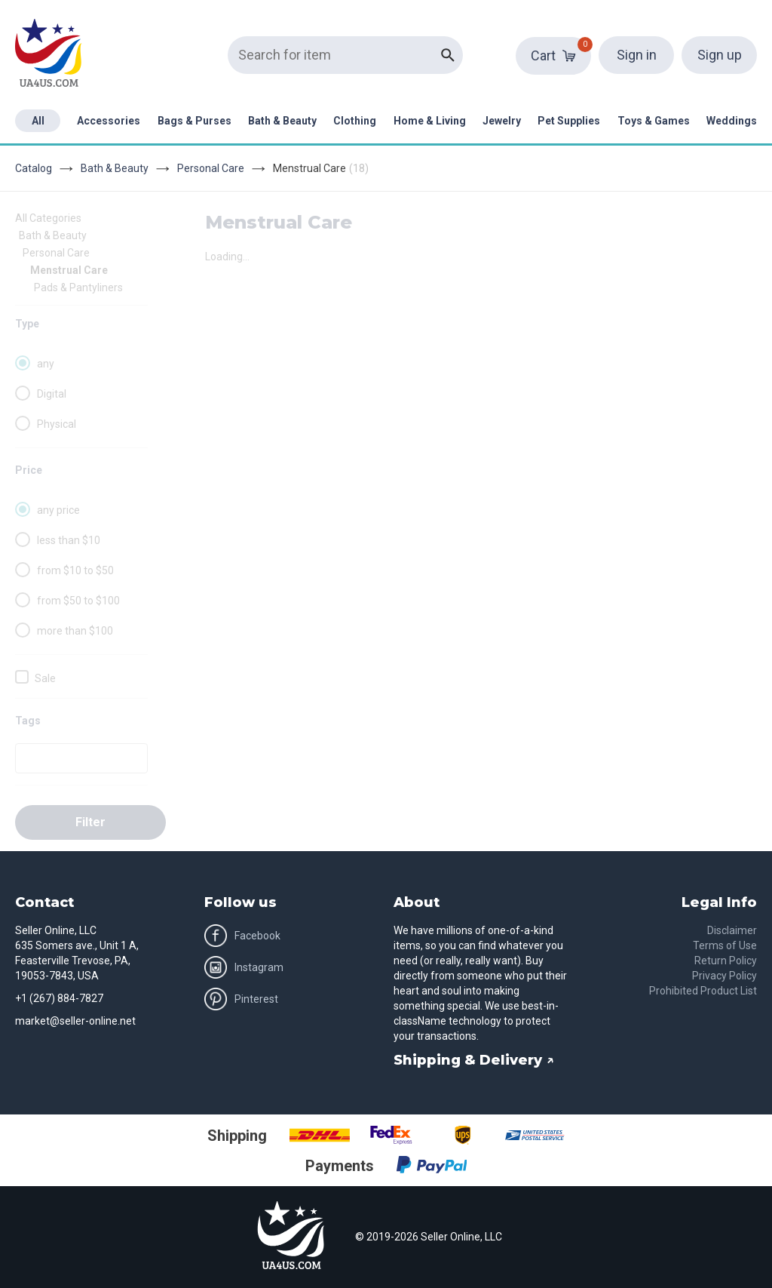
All (38, 121)
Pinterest (241, 999)
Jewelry (501, 121)
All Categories (48, 218)
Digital (51, 394)
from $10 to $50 (75, 570)
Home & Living (430, 121)
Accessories (108, 121)
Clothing (354, 121)
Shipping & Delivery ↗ (474, 1060)
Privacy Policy (724, 976)
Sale (45, 678)
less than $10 (68, 540)
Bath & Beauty (282, 121)
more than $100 (75, 631)
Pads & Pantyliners (78, 287)
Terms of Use (725, 945)
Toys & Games (653, 121)
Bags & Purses (194, 121)
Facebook (242, 935)
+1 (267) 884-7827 (59, 998)
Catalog (33, 168)
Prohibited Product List (703, 991)
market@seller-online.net (75, 1021)
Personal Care (210, 168)
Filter (90, 822)
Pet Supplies (569, 121)
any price (58, 510)
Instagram (243, 967)
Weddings (731, 121)
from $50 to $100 (78, 601)
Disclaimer (732, 930)
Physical (56, 424)
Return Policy (725, 960)
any (45, 364)
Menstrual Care (69, 270)
